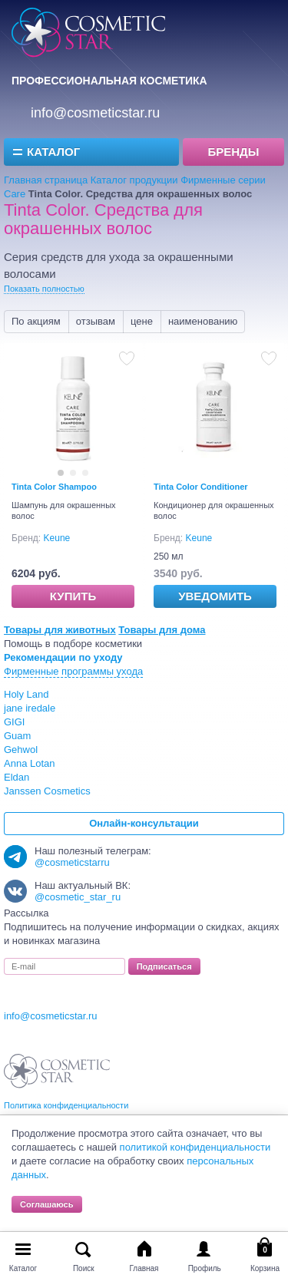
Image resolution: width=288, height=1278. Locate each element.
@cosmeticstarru (72, 862)
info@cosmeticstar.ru (95, 113)
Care (14, 194)
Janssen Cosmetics (47, 791)
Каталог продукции (134, 180)
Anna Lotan (29, 763)
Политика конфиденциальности (66, 1105)
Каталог (53, 151)
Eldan (16, 777)
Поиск (83, 1268)
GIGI (14, 722)
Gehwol (21, 749)
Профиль (204, 1268)
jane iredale (29, 708)
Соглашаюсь (47, 1204)
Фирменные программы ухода (73, 671)
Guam (17, 735)
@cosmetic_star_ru (78, 897)
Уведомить (215, 596)
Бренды (234, 151)
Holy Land (26, 694)
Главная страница (46, 180)
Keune (57, 538)
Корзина (265, 1268)
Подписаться (164, 966)
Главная (143, 1268)
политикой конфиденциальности (195, 1147)
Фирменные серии (223, 180)
